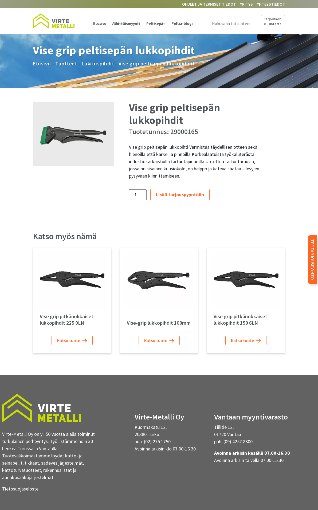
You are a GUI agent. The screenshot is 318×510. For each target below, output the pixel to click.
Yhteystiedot (271, 4)
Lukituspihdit (97, 63)
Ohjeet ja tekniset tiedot (209, 4)
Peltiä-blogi (182, 23)
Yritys (246, 4)
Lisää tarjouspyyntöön (180, 194)
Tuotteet (66, 63)
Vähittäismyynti (126, 23)
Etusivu (99, 23)
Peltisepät (155, 23)
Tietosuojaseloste (20, 489)
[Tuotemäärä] (137, 194)
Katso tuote (72, 340)
